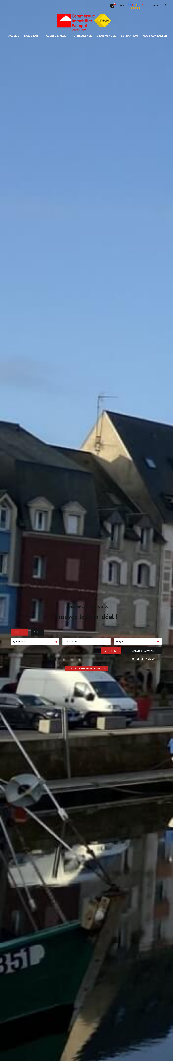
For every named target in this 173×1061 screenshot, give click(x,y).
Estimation (129, 35)
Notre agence (81, 35)
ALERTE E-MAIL (56, 35)
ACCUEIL (13, 35)
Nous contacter (155, 35)
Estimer (37, 632)
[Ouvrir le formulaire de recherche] (111, 650)
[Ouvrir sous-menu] (40, 36)
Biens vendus (106, 35)
